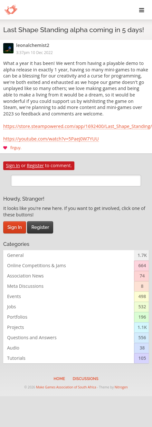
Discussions (86, 379)
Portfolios (17, 317)
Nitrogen (121, 387)
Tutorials (16, 358)
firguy (15, 147)
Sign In (13, 165)
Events (14, 296)
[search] (76, 180)
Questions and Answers (32, 337)
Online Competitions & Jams (36, 265)
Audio (13, 348)
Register (35, 165)
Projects (15, 327)
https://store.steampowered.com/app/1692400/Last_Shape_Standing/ (76, 126)
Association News (25, 276)
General (15, 255)
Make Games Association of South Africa (66, 387)
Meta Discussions (25, 286)
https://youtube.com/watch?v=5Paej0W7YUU (51, 139)
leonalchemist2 (32, 45)
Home (59, 379)
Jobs (11, 307)
